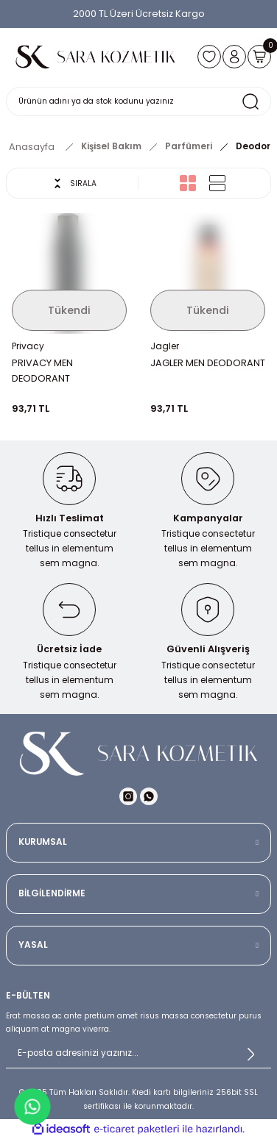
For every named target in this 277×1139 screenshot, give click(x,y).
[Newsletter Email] (138, 1053)
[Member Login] (234, 56)
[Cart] (259, 56)
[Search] (138, 101)
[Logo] (96, 56)
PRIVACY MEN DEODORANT (42, 371)
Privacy (28, 346)
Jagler (164, 346)
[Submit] (250, 1054)
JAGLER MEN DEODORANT (207, 363)
